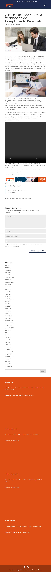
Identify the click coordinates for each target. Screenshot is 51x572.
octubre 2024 (8, 279)
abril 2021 (7, 361)
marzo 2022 (8, 342)
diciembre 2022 (9, 320)
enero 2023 (8, 318)
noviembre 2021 (9, 352)
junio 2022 (8, 335)
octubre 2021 (8, 354)
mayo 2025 (8, 270)
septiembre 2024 (9, 282)
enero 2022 (8, 347)
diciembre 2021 (9, 349)
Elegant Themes (21, 570)
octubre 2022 (8, 325)
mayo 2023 (8, 308)
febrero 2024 (8, 294)
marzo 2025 (8, 275)
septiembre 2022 (9, 328)
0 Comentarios (17, 24)
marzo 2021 (8, 364)
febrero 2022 (8, 344)
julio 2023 (7, 303)
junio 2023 (8, 306)
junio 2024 (8, 287)
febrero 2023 (8, 315)
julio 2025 (7, 265)
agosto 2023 (8, 301)
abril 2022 (7, 340)
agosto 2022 (8, 330)
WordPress (39, 570)
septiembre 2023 (9, 299)
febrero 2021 (8, 366)
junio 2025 (8, 267)
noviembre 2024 (9, 277)
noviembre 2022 (9, 323)
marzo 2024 (8, 291)
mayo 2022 (8, 337)
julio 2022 (7, 332)
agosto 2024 (8, 284)
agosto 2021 (8, 359)
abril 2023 (7, 311)
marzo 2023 (8, 313)
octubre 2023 (8, 296)
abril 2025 (7, 272)
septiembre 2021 (9, 356)
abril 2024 (7, 289)
